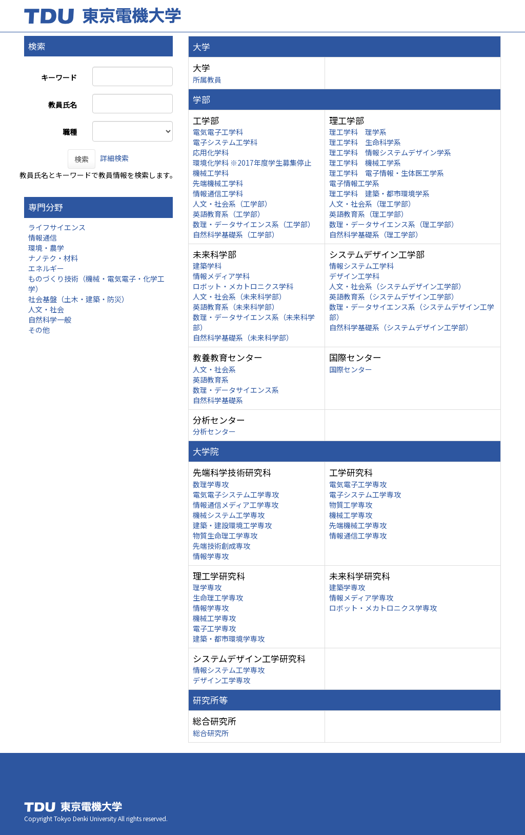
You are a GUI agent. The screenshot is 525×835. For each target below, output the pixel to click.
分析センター (214, 431)
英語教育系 (211, 379)
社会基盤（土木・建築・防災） (78, 299)
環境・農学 (46, 248)
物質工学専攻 (350, 505)
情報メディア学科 (221, 276)
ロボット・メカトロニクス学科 (243, 286)
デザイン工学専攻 (221, 680)
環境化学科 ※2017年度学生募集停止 (252, 162)
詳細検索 (114, 158)
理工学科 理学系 (358, 132)
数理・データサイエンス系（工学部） (254, 224)
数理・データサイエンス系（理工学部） (393, 224)
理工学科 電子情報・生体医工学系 (386, 173)
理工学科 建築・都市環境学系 (379, 193)
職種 (70, 132)
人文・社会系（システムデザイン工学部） (397, 286)
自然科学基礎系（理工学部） (375, 234)
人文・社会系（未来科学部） (239, 296)
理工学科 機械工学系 (365, 162)
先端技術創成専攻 (221, 546)
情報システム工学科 (361, 266)
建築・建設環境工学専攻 (232, 525)
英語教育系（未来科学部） (236, 307)
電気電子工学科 (218, 132)
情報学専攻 (211, 556)
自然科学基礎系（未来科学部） (243, 337)
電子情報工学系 (354, 183)
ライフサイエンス (57, 227)
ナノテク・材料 (53, 258)
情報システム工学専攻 (229, 670)
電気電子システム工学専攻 (236, 494)
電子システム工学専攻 (365, 494)
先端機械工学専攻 (358, 525)
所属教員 (207, 79)
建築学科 (207, 266)
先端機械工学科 (218, 183)
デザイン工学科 (354, 276)
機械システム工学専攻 (229, 515)
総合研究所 (211, 733)
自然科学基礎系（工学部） (236, 234)
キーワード (59, 77)
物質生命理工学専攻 (225, 535)
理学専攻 (207, 587)
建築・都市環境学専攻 (229, 638)
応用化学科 (211, 152)
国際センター (350, 369)
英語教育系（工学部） (229, 214)
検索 (81, 159)
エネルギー (46, 268)
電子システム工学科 (225, 142)
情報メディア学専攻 (361, 597)
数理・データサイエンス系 (236, 390)
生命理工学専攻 (218, 597)
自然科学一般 (49, 319)
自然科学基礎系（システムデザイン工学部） (401, 327)
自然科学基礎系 (218, 400)
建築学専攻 (347, 587)
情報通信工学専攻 (358, 535)
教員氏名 (62, 105)
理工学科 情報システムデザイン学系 (390, 152)
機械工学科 (211, 173)
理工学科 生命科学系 (365, 142)
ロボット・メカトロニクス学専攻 (383, 608)
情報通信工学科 (218, 193)
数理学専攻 (211, 484)
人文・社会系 (214, 369)
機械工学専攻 (350, 515)
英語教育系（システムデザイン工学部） (393, 296)
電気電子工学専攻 (358, 484)
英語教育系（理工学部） (368, 214)
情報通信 (42, 237)
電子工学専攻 (214, 628)
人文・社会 (46, 309)
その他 (39, 330)
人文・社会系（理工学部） (372, 203)
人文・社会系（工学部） (232, 203)
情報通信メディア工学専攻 (235, 505)
